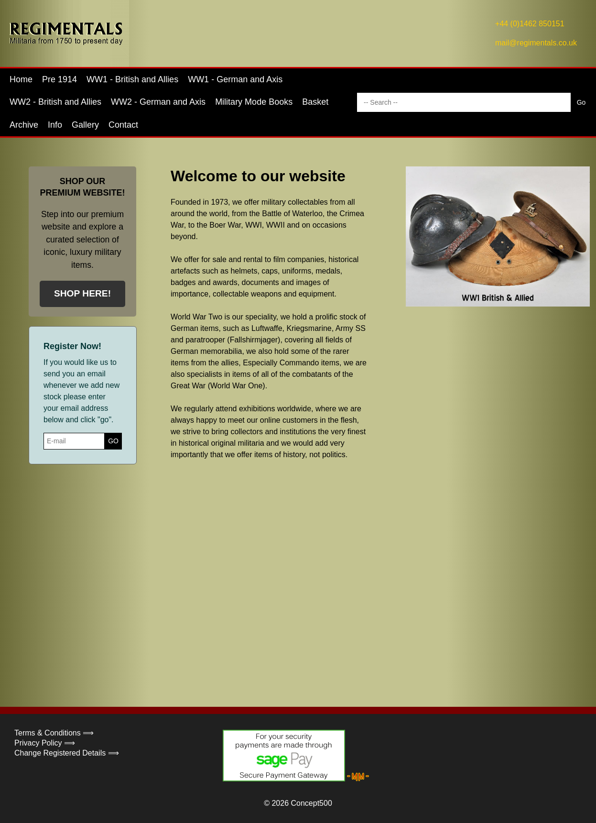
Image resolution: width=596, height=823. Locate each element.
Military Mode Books (254, 102)
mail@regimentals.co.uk (536, 43)
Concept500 (311, 803)
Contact (123, 125)
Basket (315, 102)
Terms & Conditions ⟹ (54, 733)
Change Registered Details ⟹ (66, 753)
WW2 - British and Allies (55, 102)
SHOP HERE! (82, 293)
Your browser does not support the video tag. (362, 568)
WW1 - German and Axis (235, 79)
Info (55, 125)
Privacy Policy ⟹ (44, 743)
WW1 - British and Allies (132, 79)
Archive (24, 125)
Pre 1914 (59, 79)
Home (21, 79)
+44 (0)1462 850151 (529, 24)
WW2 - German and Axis (158, 102)
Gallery (85, 125)
